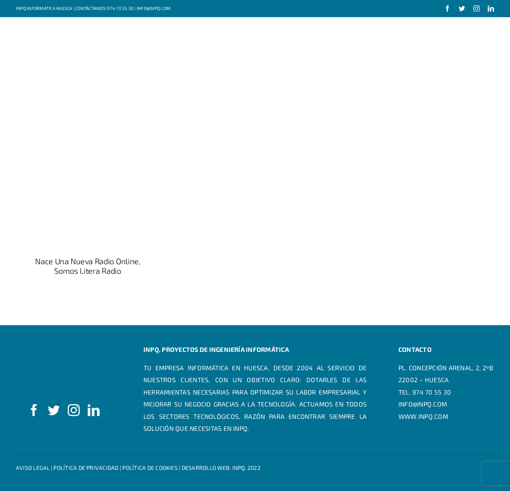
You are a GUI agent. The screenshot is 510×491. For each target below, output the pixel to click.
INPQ (238, 467)
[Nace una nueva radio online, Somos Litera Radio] (87, 148)
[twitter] (462, 8)
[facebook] (447, 8)
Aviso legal (33, 467)
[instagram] (476, 8)
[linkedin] (491, 8)
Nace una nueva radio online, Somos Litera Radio (87, 265)
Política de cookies (150, 467)
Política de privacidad (85, 467)
